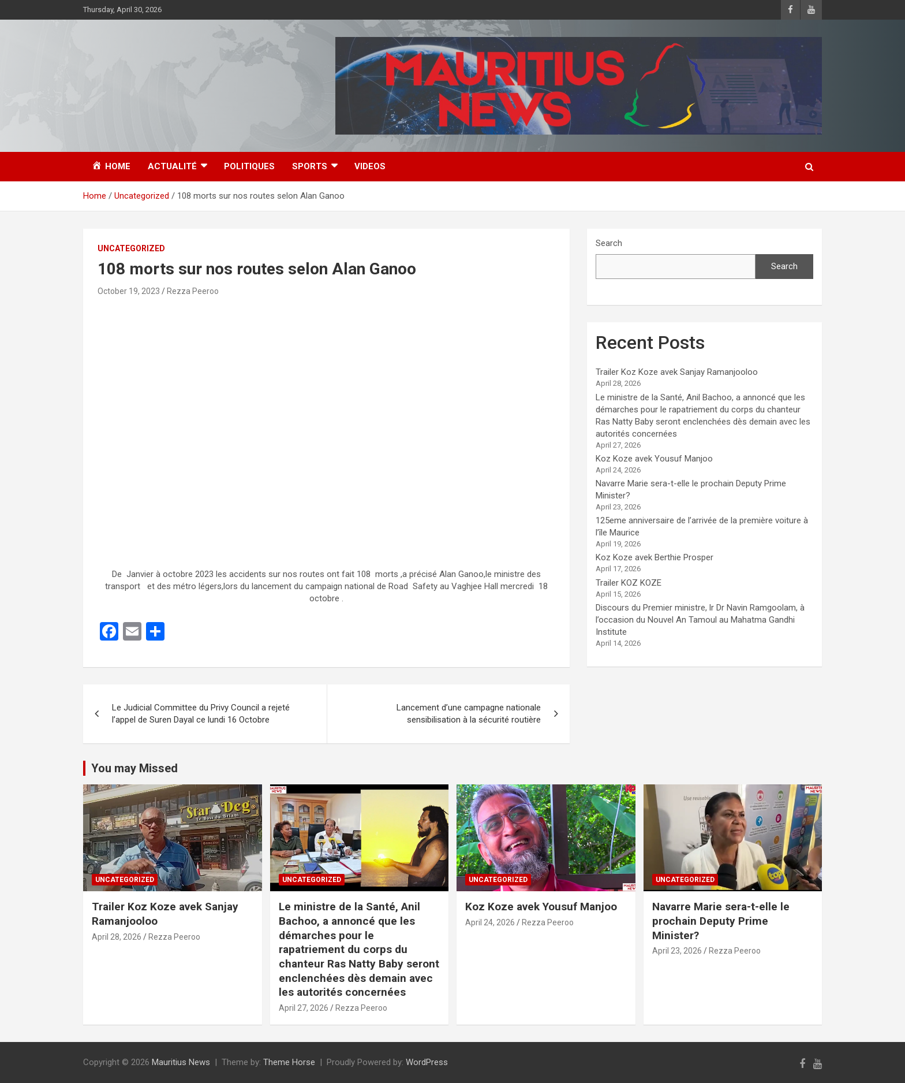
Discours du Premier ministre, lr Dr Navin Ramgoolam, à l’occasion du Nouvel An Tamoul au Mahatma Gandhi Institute (700, 619)
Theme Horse (289, 1062)
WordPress (427, 1062)
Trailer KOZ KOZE (628, 583)
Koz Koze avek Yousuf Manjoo (654, 458)
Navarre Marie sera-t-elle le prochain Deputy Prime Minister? (721, 920)
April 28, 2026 (116, 936)
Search (609, 243)
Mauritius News (181, 1062)
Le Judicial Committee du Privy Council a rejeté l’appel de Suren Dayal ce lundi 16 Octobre (201, 713)
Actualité (172, 166)
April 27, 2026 (303, 1008)
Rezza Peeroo (193, 291)
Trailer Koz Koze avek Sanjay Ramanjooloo (677, 372)
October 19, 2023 (129, 291)
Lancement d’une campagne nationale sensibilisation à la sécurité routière (469, 713)
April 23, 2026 (677, 950)
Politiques (249, 166)
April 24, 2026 (490, 922)
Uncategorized (131, 248)
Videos (370, 166)
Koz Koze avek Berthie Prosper (654, 557)
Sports (309, 166)
